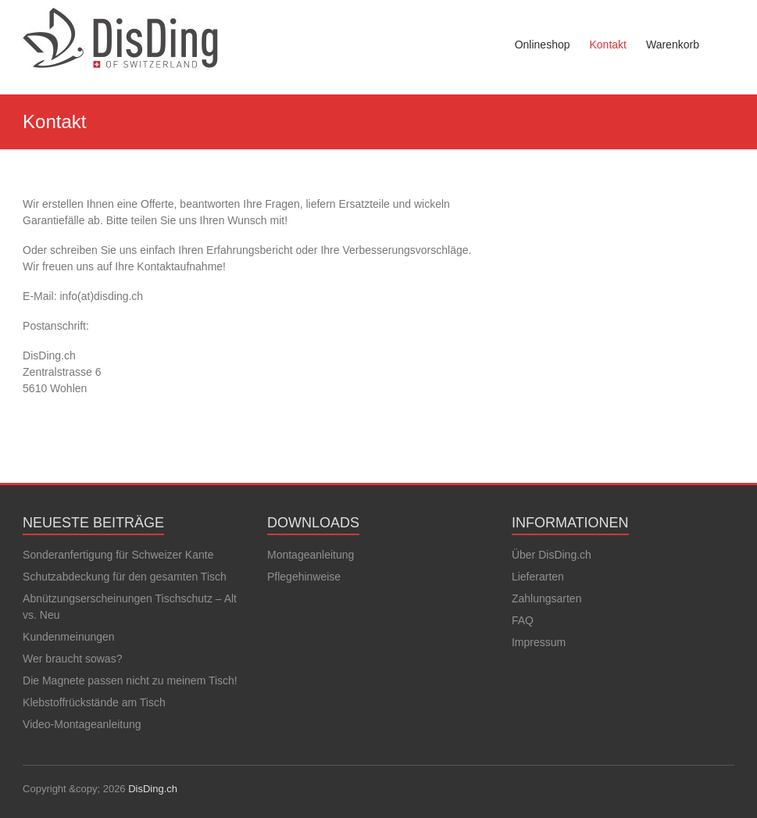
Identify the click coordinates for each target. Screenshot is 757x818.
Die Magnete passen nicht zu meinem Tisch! (130, 680)
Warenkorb (672, 44)
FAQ (523, 620)
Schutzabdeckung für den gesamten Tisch (125, 576)
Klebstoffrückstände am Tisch (94, 702)
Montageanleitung (310, 554)
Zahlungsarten (547, 598)
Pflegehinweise (304, 576)
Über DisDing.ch (551, 554)
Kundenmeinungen (69, 636)
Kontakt (607, 44)
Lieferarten (538, 576)
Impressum (539, 642)
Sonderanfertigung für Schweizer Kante (118, 554)
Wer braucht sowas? (72, 658)
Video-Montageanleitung (82, 724)
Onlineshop (542, 44)
